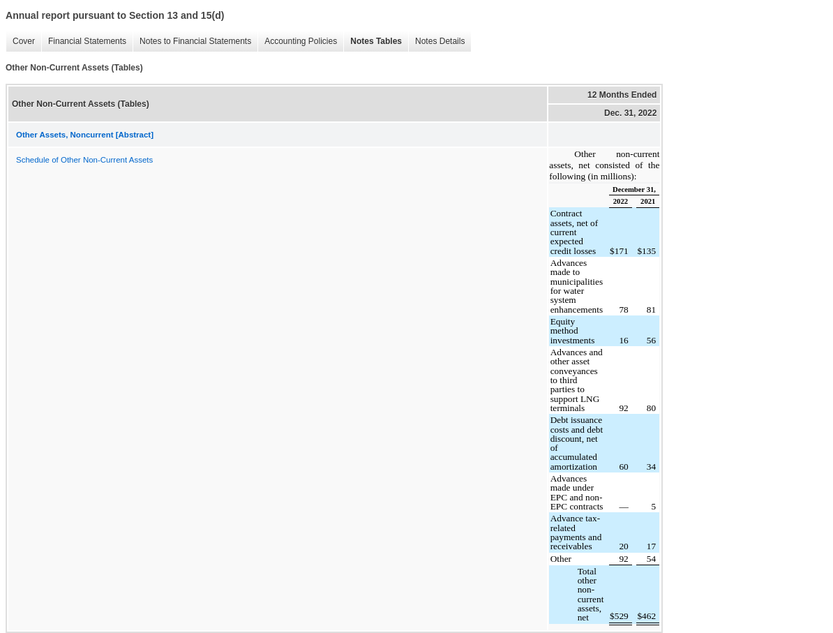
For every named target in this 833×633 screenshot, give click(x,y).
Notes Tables (376, 41)
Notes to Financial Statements (195, 41)
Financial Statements (87, 41)
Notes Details (440, 41)
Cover (24, 41)
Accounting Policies (300, 41)
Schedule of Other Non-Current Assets (84, 160)
